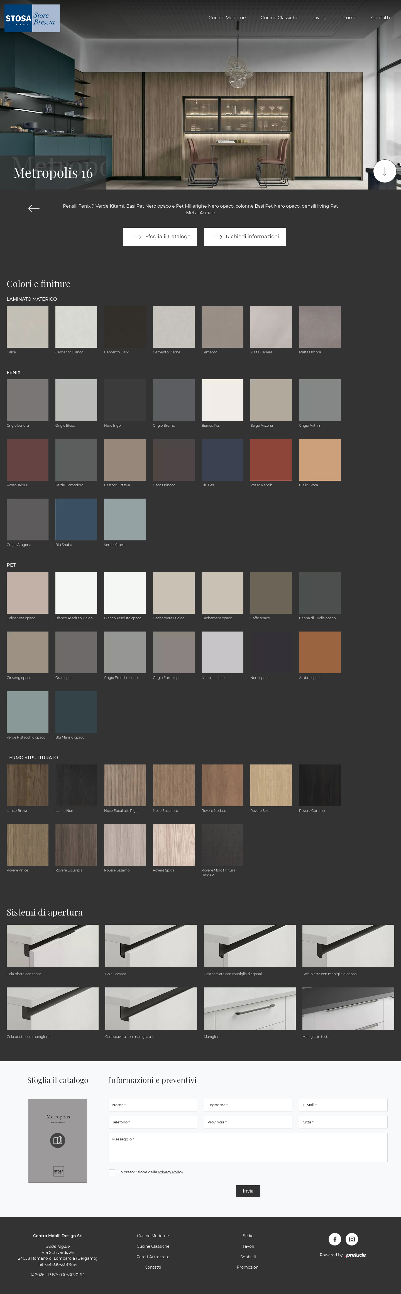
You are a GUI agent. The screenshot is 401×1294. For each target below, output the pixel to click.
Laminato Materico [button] (32, 299)
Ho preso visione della (150, 1172)
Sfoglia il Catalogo (160, 237)
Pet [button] (11, 565)
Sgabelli (248, 1256)
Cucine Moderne (227, 17)
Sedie (248, 1236)
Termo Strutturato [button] (32, 757)
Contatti (380, 17)
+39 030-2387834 (60, 1264)
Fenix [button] (14, 372)
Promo (348, 17)
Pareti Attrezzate (152, 1256)
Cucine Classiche (280, 17)
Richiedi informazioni (245, 237)
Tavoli (248, 1246)
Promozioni (248, 1267)
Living (320, 17)
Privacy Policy (170, 1172)
